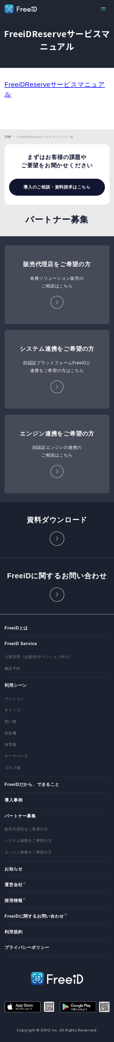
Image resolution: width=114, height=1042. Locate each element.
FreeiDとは (16, 628)
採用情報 (13, 900)
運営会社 (13, 884)
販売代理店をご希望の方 (26, 829)
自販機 (10, 733)
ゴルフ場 (12, 768)
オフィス (12, 710)
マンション (14, 699)
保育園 (10, 745)
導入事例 (13, 800)
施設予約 (12, 669)
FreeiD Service (21, 643)
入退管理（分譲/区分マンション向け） (39, 657)
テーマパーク (16, 756)
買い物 (10, 722)
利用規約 (13, 932)
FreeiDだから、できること (32, 784)
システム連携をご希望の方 (28, 841)
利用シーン (16, 685)
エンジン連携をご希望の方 (28, 852)
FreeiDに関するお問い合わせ (34, 916)
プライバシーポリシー (27, 947)
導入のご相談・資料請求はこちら (57, 187)
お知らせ (13, 869)
